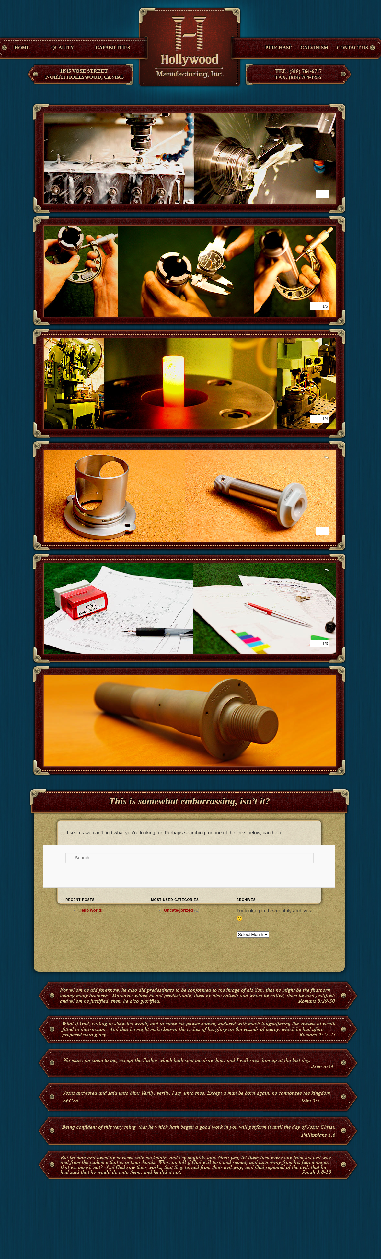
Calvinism (314, 47)
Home (22, 47)
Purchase (278, 47)
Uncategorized (178, 910)
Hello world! (90, 910)
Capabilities (113, 47)
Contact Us (352, 47)
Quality (62, 47)
